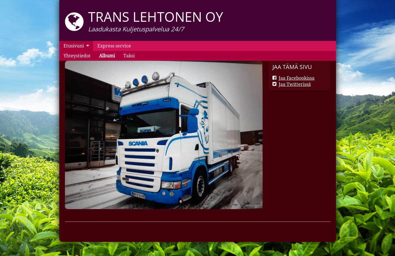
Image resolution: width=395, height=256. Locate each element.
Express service (114, 46)
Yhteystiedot (77, 56)
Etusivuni (74, 46)
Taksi (129, 56)
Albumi (107, 56)
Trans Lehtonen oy (155, 17)
